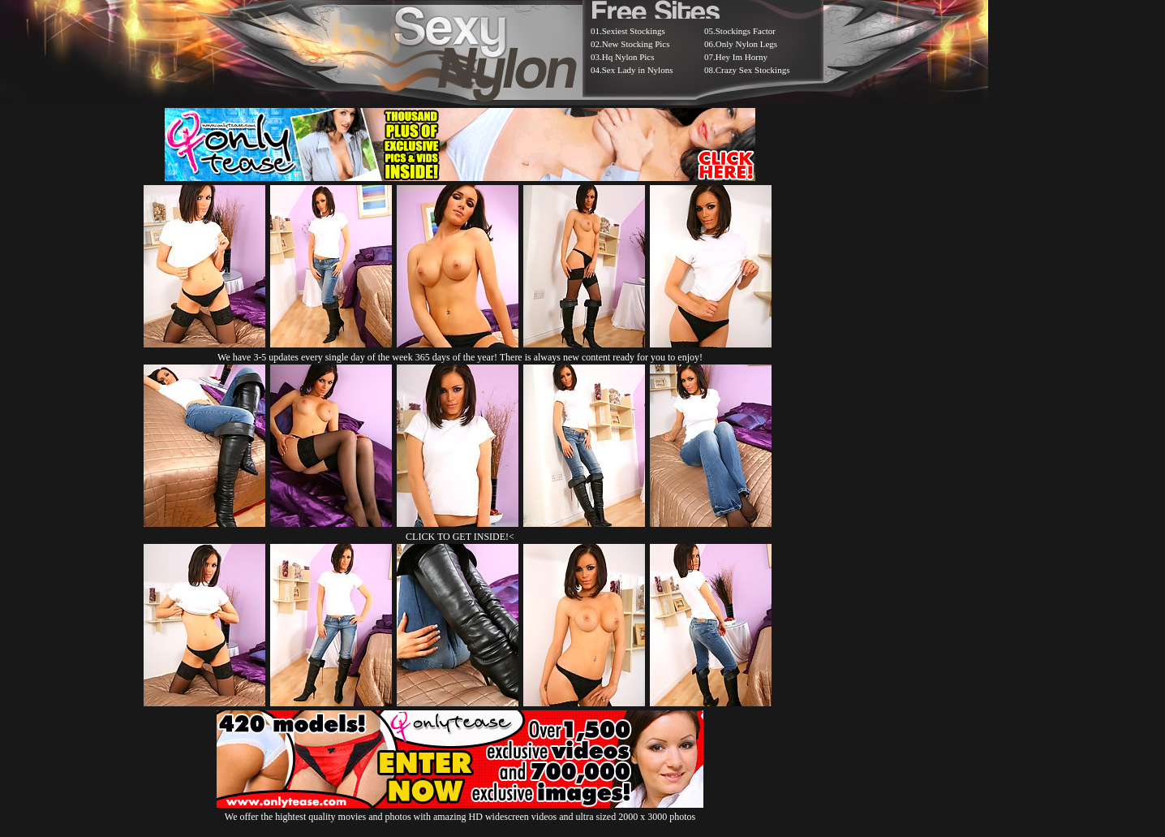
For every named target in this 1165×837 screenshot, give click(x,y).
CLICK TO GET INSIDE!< (460, 536)
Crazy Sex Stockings (753, 70)
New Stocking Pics (636, 44)
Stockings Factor (746, 31)
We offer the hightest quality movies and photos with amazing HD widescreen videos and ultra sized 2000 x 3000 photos (460, 810)
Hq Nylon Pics (628, 57)
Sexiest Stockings (633, 31)
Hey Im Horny (741, 57)
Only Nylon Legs (746, 44)
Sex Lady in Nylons (637, 70)
